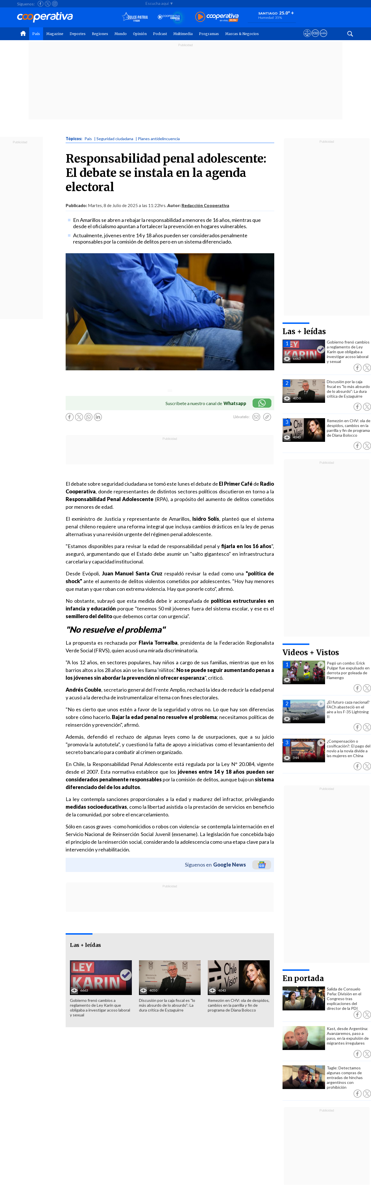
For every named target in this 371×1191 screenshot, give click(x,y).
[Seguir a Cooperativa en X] (48, 3)
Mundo (120, 34)
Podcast (160, 34)
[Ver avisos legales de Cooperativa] (307, 38)
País (36, 34)
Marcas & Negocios (242, 34)
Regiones (100, 34)
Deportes (78, 34)
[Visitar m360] (315, 38)
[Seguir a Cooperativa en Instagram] (55, 3)
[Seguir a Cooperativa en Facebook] (40, 3)
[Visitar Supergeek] (323, 38)
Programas (209, 34)
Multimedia (183, 34)
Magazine (54, 34)
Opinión (140, 34)
